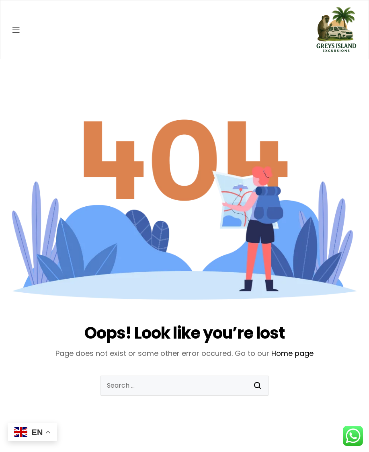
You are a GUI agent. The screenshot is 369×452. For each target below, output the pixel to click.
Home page (292, 353)
